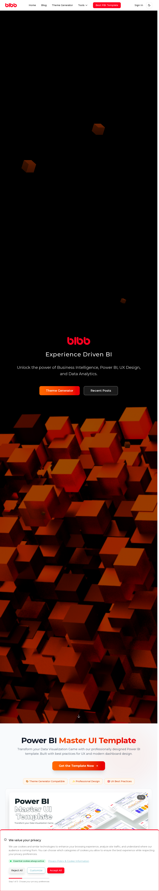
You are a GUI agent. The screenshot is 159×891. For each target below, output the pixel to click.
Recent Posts (101, 390)
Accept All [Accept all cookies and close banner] (56, 870)
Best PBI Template (107, 5)
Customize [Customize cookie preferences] (36, 870)
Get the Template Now (79, 766)
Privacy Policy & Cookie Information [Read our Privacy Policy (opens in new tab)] (68, 861)
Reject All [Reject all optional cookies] (17, 870)
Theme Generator (62, 5)
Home (32, 5)
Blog (44, 5)
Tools (83, 5)
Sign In (139, 5)
